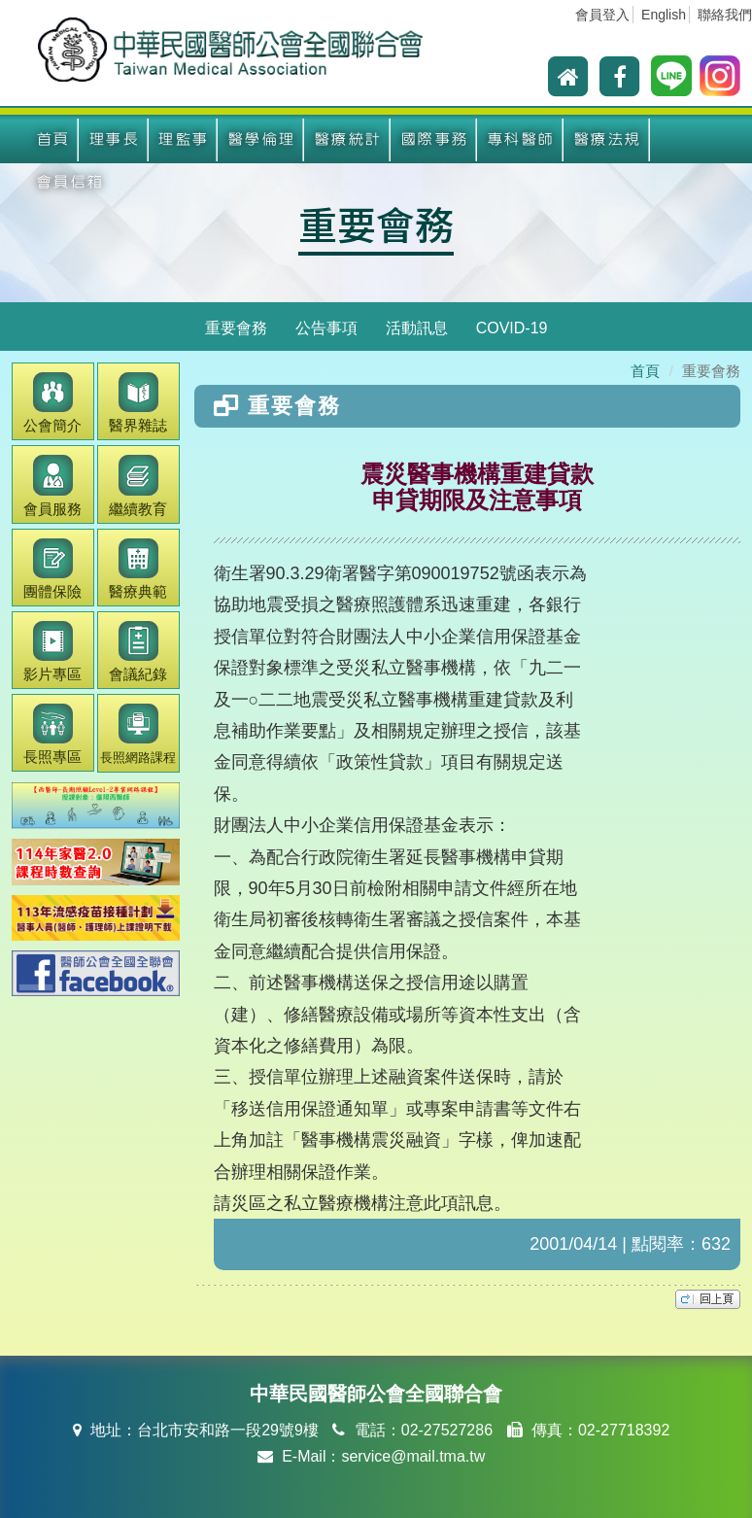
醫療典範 (138, 569)
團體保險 (52, 569)
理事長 (114, 139)
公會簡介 (52, 402)
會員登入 (602, 14)
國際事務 (434, 139)
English (663, 14)
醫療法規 (607, 139)
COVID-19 (512, 328)
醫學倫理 (261, 139)
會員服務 (52, 485)
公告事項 (326, 328)
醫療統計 (348, 139)
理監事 (183, 139)
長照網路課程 (138, 734)
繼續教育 (138, 485)
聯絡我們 (725, 14)
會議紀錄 (138, 651)
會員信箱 (70, 182)
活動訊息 (417, 328)
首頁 (53, 139)
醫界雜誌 (138, 402)
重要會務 (376, 223)
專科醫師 (521, 139)
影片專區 (52, 651)
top (707, 1299)
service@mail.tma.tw (413, 1456)
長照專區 (52, 734)
